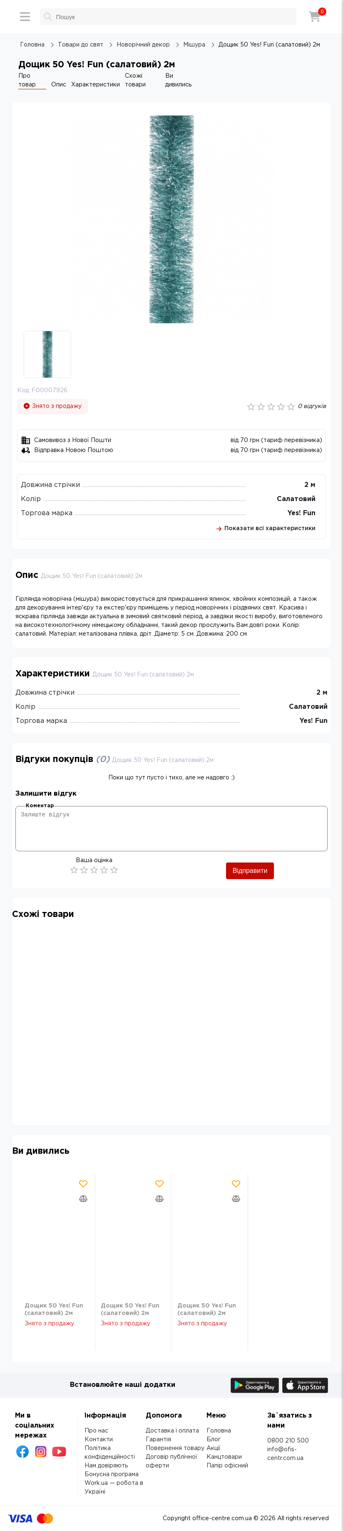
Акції (213, 1448)
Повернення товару (175, 1448)
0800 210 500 (288, 1440)
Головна (218, 1430)
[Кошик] (315, 16)
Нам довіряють (106, 1465)
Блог (213, 1439)
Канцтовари (224, 1457)
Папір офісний (227, 1465)
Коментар (40, 806)
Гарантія (158, 1439)
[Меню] (25, 16)
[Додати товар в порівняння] (83, 1198)
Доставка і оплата (172, 1430)
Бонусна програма (112, 1474)
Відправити (250, 870)
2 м (310, 485)
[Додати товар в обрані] (83, 1183)
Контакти (99, 1439)
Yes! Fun (302, 513)
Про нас (96, 1430)
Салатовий (296, 499)
